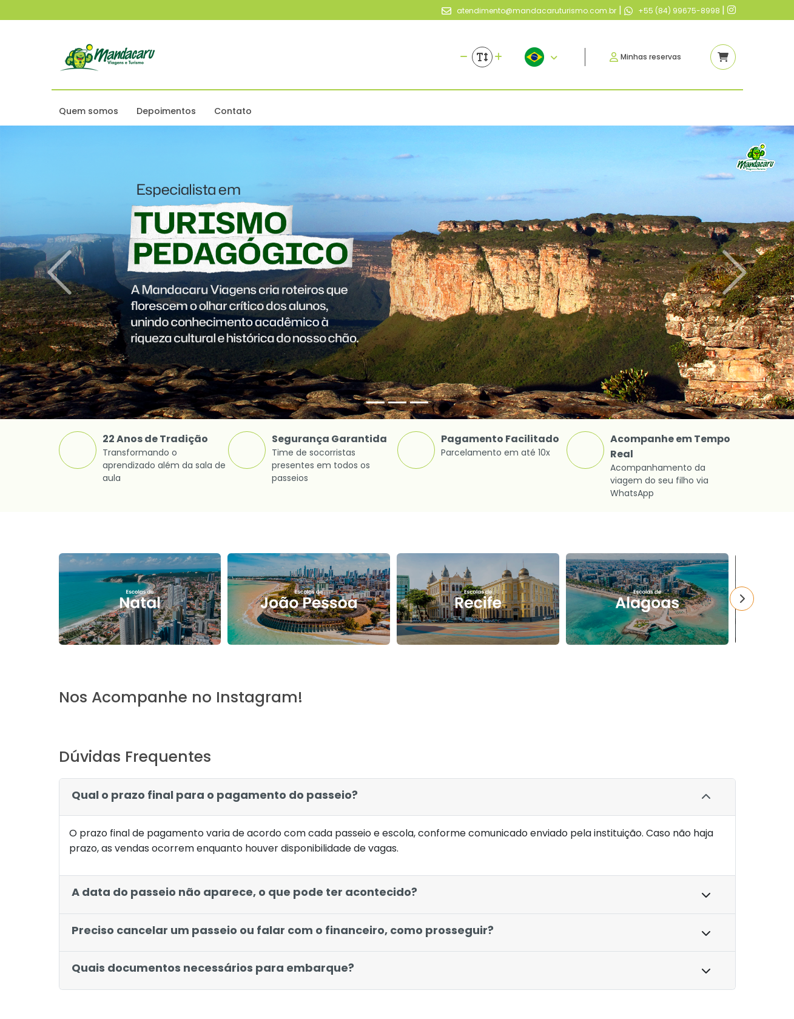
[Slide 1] (375, 402)
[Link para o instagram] (731, 10)
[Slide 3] (419, 402)
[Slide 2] (397, 402)
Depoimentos (166, 111)
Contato (233, 111)
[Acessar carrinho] (723, 57)
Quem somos (88, 111)
